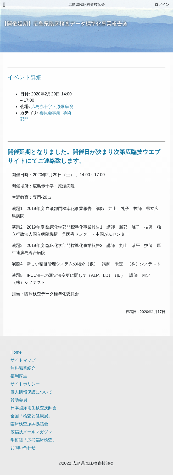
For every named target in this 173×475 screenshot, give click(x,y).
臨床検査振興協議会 (29, 424)
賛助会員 (18, 400)
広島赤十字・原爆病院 (52, 106)
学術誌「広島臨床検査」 (33, 440)
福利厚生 (18, 376)
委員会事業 (50, 113)
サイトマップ (23, 360)
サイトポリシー (25, 384)
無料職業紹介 (23, 368)
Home (16, 352)
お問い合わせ (23, 447)
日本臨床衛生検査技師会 (33, 408)
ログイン (162, 4)
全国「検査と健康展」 (31, 416)
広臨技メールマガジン (31, 432)
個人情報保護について (31, 392)
